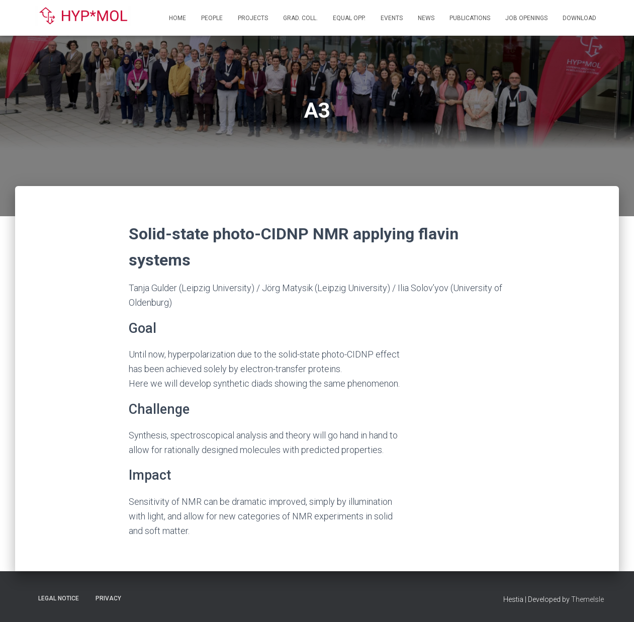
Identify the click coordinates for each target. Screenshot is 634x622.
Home (177, 18)
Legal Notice (58, 598)
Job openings (526, 18)
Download (579, 18)
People (212, 18)
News (426, 18)
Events (392, 18)
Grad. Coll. (300, 18)
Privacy (108, 598)
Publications (469, 18)
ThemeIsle (587, 599)
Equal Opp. (349, 18)
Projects (253, 18)
